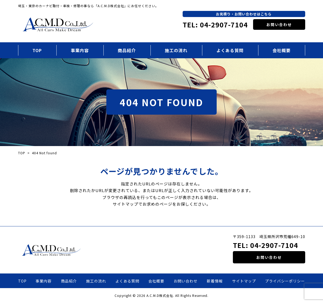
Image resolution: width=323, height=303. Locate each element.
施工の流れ (176, 50)
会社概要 (281, 50)
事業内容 (80, 50)
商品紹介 (127, 50)
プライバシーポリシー (285, 281)
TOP (37, 50)
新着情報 (215, 281)
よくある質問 (230, 50)
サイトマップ (244, 281)
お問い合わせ (279, 24)
